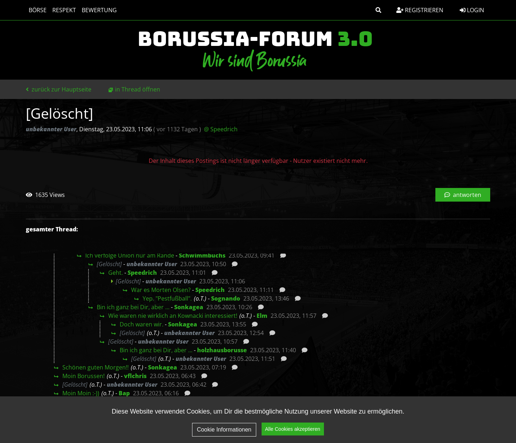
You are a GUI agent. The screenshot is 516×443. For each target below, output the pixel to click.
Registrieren (419, 10)
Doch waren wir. (141, 324)
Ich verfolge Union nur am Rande (130, 255)
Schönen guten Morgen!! (95, 367)
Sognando (225, 298)
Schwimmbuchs (202, 255)
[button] (378, 10)
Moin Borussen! (83, 376)
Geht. (115, 273)
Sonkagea (188, 307)
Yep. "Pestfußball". (167, 298)
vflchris (135, 376)
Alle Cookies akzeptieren (292, 435)
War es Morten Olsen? (161, 290)
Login (472, 10)
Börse (38, 10)
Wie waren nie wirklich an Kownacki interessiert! (173, 316)
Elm (262, 316)
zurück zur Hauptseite (58, 89)
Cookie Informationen (224, 435)
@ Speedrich (221, 129)
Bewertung (99, 10)
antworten (462, 195)
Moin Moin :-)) (81, 393)
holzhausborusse (222, 350)
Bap (124, 393)
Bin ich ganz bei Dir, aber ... (133, 307)
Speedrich (142, 273)
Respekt (64, 10)
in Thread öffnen (137, 89)
